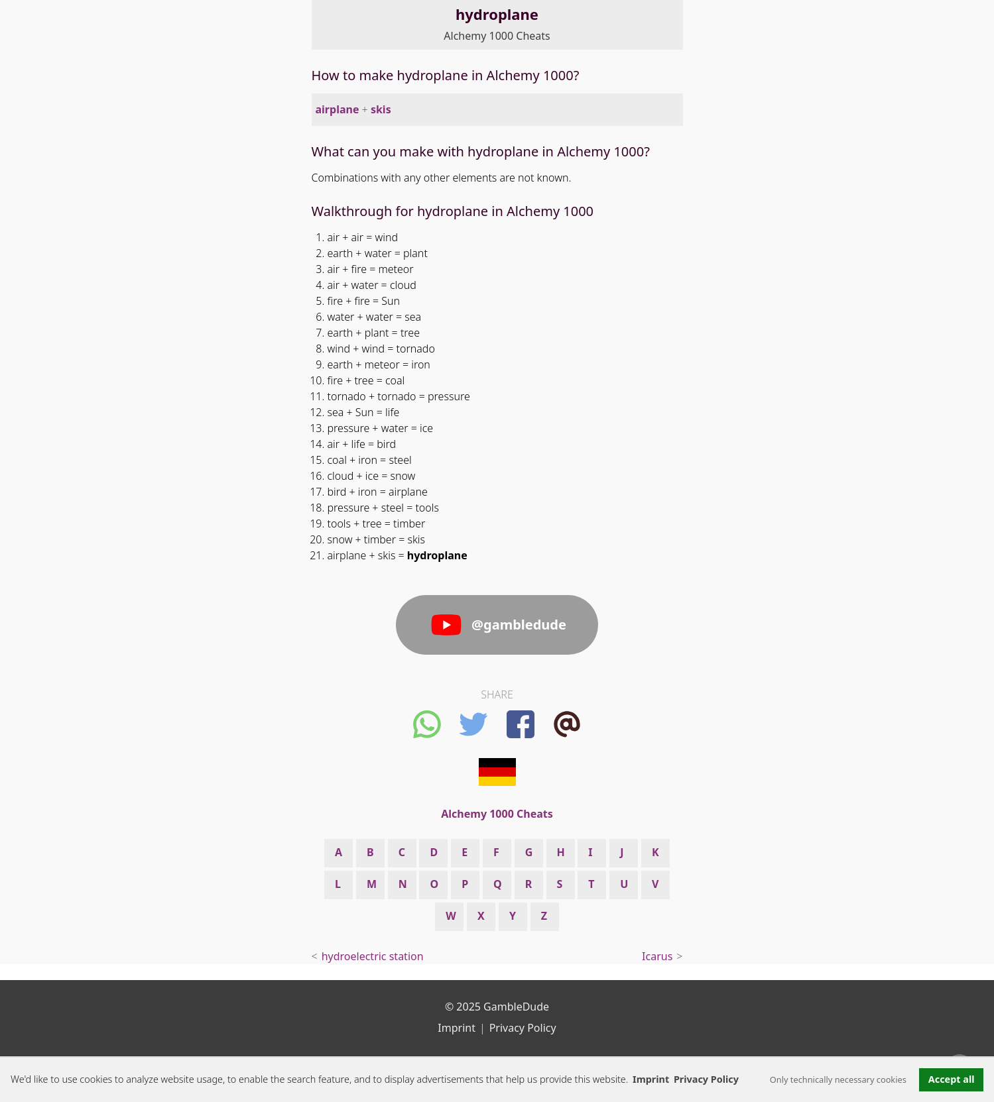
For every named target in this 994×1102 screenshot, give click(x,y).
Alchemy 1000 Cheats (497, 35)
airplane (337, 109)
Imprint (651, 1079)
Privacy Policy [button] (706, 1079)
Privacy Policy (522, 1027)
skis (381, 109)
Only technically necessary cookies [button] (838, 1079)
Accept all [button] (951, 1079)
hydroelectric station (373, 956)
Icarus (657, 956)
